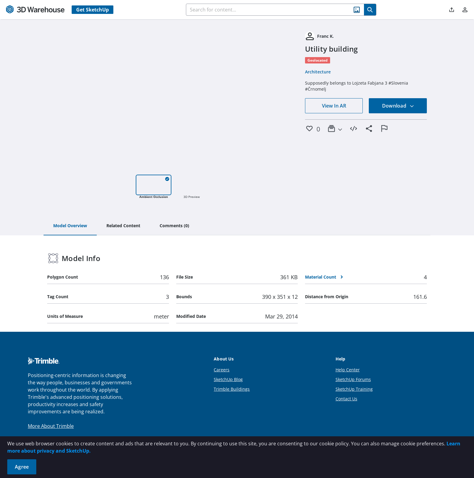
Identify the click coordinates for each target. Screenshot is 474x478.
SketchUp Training (354, 389)
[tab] (70, 226)
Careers (221, 370)
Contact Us (346, 399)
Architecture (318, 72)
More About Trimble (51, 426)
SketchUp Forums (353, 379)
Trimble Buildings (232, 389)
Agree (22, 466)
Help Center (348, 370)
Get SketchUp (92, 9)
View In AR (334, 105)
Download (398, 105)
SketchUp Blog (228, 379)
